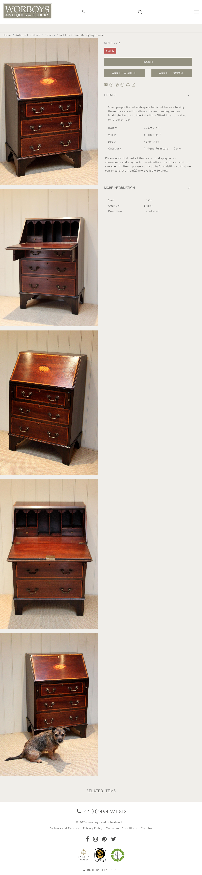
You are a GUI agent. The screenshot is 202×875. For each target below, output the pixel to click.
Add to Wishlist (124, 73)
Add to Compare (171, 73)
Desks (49, 35)
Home (7, 35)
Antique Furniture (27, 35)
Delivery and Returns (64, 828)
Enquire (148, 61)
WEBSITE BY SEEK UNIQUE (101, 869)
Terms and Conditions (121, 828)
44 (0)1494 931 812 (101, 811)
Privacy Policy (92, 828)
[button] (140, 12)
